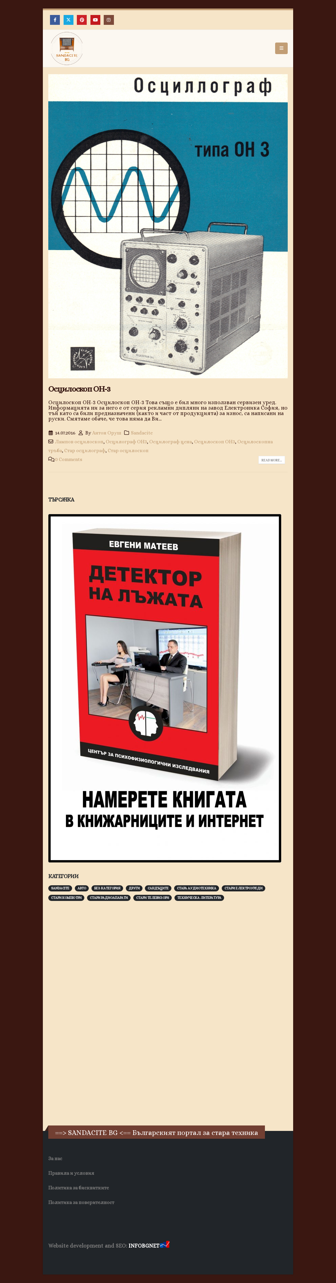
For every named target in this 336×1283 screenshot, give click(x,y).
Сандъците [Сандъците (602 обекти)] (158, 888)
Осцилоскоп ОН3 (214, 441)
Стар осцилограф (84, 450)
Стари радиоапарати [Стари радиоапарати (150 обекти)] (109, 898)
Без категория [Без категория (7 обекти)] (107, 888)
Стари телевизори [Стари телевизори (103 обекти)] (152, 898)
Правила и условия (71, 1173)
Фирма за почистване (125, 1259)
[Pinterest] (82, 20)
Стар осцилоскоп (128, 450)
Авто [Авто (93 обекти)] (82, 888)
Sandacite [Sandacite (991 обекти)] (60, 888)
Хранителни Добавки (72, 1259)
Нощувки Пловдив (175, 1259)
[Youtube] (95, 20)
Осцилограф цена (170, 441)
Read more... (272, 460)
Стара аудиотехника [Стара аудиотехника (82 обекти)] (196, 888)
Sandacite (142, 432)
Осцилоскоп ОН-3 (79, 389)
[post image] (168, 226)
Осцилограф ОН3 (126, 441)
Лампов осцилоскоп (79, 441)
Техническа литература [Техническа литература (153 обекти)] (199, 898)
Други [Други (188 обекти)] (134, 888)
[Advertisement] (99, 1012)
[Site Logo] (67, 48)
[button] (281, 48)
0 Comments (68, 459)
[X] (68, 20)
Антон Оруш (106, 432)
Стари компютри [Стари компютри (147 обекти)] (66, 898)
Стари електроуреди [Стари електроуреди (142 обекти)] (243, 888)
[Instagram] (109, 20)
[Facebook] (55, 20)
